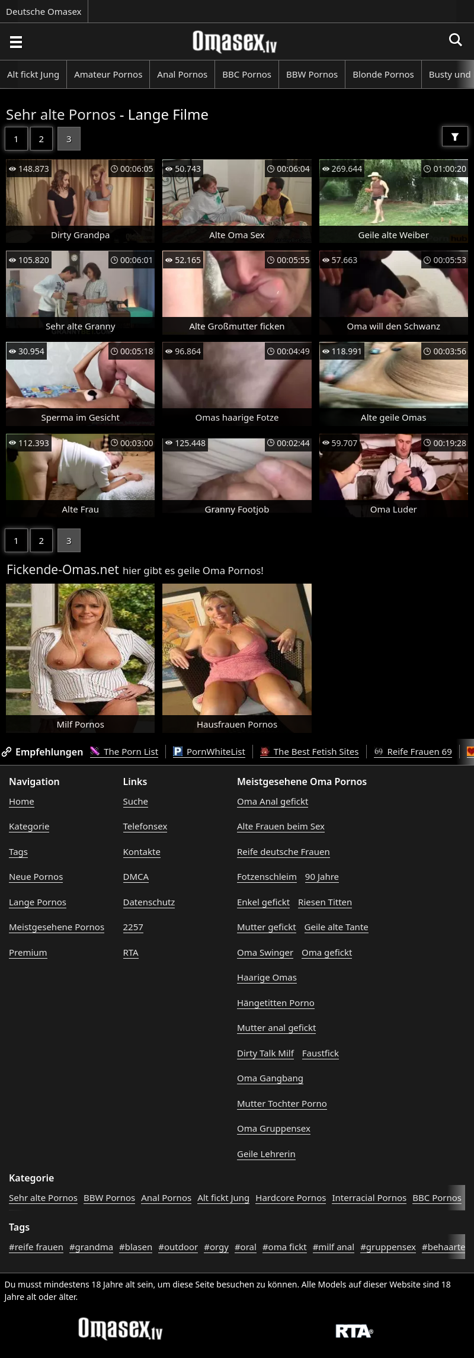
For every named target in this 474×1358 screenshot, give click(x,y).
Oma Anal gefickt (272, 801)
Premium (28, 952)
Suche (135, 801)
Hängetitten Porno (276, 1002)
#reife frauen (36, 1247)
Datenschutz (149, 902)
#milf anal (334, 1247)
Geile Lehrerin (266, 1154)
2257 (133, 927)
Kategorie (29, 826)
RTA (131, 952)
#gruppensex (388, 1247)
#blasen (135, 1247)
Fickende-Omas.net (63, 569)
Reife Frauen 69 (413, 751)
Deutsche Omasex (44, 11)
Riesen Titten (325, 902)
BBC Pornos (246, 74)
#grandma (91, 1247)
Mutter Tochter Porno (282, 1103)
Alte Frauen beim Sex (281, 826)
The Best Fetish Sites (309, 751)
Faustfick (320, 1053)
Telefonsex (145, 826)
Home (21, 801)
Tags (18, 851)
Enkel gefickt (263, 902)
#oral (246, 1247)
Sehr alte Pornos (61, 114)
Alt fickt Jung (33, 74)
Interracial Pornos (369, 1197)
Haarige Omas (267, 977)
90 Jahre (322, 876)
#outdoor (178, 1247)
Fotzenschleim (267, 876)
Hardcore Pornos (290, 1197)
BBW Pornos (312, 74)
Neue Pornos (36, 876)
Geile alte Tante (337, 927)
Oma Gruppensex (273, 1128)
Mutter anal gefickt (276, 1027)
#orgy (216, 1247)
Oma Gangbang (270, 1078)
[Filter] (455, 136)
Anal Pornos (182, 74)
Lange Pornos (37, 902)
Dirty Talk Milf (265, 1053)
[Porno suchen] (15, 41)
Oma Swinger (265, 952)
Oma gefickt (327, 952)
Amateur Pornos (108, 74)
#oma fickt (284, 1247)
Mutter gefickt (266, 927)
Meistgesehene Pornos (56, 927)
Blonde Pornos (383, 74)
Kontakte (142, 851)
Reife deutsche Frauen (283, 851)
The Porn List (124, 751)
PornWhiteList (209, 751)
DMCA (136, 876)
